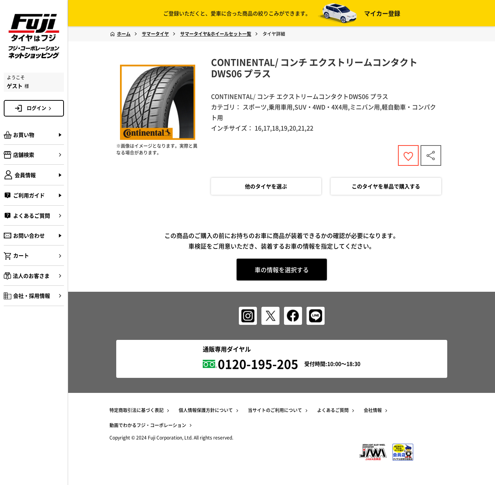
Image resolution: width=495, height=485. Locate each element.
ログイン (40, 108)
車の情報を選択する (282, 269)
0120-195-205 (258, 364)
